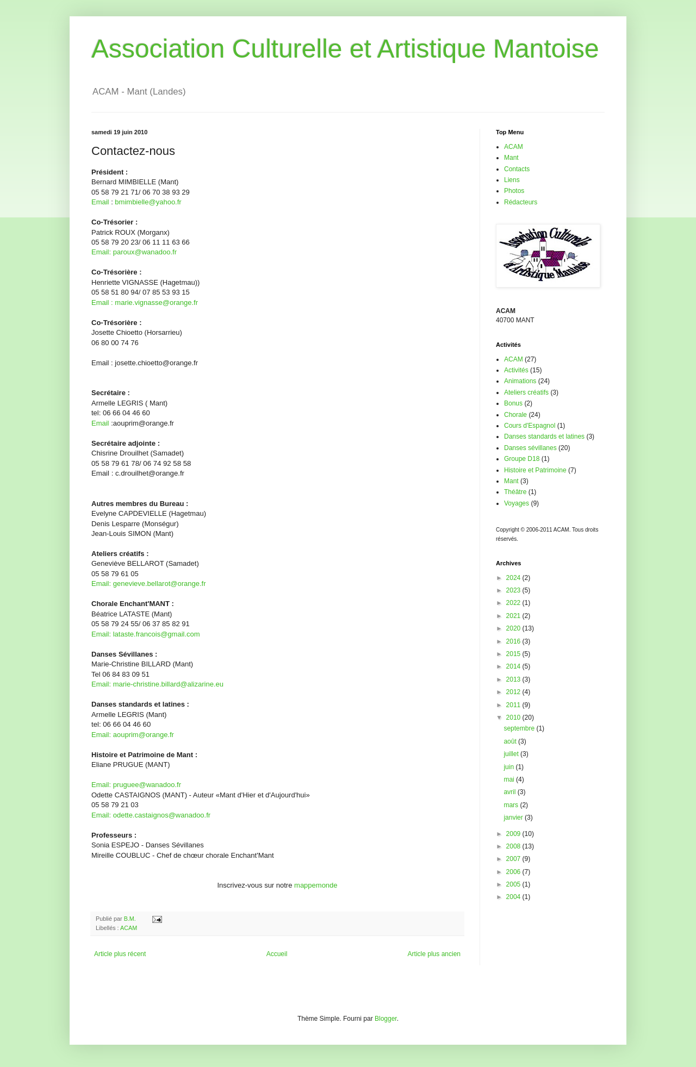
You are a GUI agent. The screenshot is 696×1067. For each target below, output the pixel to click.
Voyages (516, 503)
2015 (514, 654)
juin (509, 767)
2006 (514, 872)
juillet (512, 754)
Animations (520, 381)
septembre (520, 728)
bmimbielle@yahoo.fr (148, 202)
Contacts (517, 169)
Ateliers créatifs (526, 392)
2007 (514, 859)
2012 (514, 692)
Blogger (386, 1018)
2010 (514, 717)
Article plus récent (120, 954)
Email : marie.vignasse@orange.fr (144, 302)
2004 (514, 897)
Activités (516, 370)
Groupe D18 (521, 459)
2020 (514, 628)
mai (510, 779)
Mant (511, 157)
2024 (514, 578)
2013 (514, 679)
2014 (514, 666)
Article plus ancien (434, 954)
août (511, 741)
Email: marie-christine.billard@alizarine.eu (157, 684)
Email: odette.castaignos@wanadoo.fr (150, 815)
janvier (514, 817)
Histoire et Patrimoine (535, 470)
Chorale (515, 415)
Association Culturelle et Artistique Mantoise (345, 48)
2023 (514, 590)
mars (512, 805)
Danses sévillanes (530, 448)
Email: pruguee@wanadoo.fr (136, 785)
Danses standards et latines (544, 436)
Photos (514, 191)
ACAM (128, 928)
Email (100, 202)
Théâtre (515, 492)
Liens (512, 180)
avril (510, 792)
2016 (514, 641)
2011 (514, 705)
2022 (514, 603)
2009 (514, 834)
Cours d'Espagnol (529, 425)
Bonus (513, 403)
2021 (514, 616)
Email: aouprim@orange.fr (132, 735)
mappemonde (316, 885)
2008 (514, 846)
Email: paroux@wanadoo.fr (134, 252)
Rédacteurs (520, 202)
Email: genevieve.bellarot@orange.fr (148, 583)
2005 (514, 884)
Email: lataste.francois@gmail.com (145, 634)
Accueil (277, 954)
